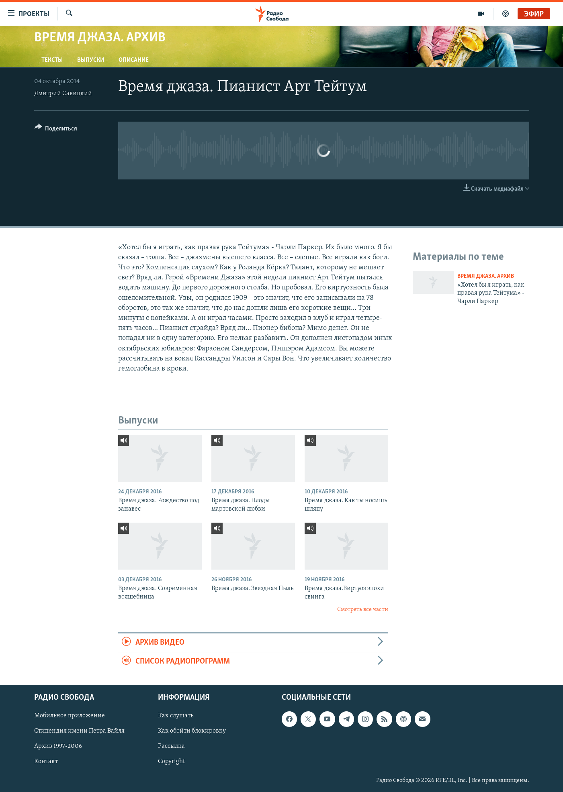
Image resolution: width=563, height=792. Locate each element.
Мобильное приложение (69, 716)
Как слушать (175, 716)
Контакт (46, 762)
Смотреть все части (362, 610)
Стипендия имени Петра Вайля (79, 731)
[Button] (56, 130)
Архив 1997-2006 (58, 746)
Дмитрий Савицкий (63, 93)
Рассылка (171, 746)
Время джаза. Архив (485, 276)
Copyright (171, 762)
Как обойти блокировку (192, 731)
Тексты (52, 60)
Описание (134, 60)
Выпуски (90, 60)
